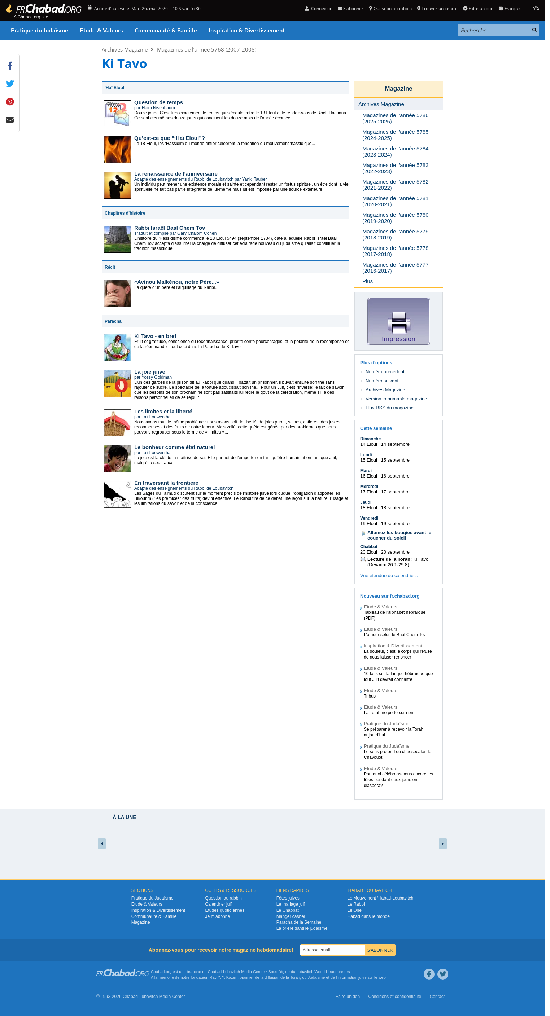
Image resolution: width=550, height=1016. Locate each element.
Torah (295, 977)
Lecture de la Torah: (389, 559)
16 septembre (395, 476)
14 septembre (395, 444)
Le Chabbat (287, 910)
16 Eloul (368, 476)
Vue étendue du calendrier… (390, 575)
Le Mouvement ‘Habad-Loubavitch (381, 898)
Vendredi (369, 518)
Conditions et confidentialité (395, 996)
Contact (437, 996)
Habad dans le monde (369, 916)
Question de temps (158, 102)
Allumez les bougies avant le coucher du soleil (399, 535)
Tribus (370, 696)
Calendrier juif (218, 904)
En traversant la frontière (166, 483)
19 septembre (395, 523)
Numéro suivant (382, 380)
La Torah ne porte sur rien (388, 712)
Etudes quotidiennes (224, 910)
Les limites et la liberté (163, 411)
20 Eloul (368, 552)
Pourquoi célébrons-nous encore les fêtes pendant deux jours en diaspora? (398, 779)
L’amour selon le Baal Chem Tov (395, 634)
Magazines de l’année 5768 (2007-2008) (206, 49)
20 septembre (395, 552)
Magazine (398, 88)
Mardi (366, 470)
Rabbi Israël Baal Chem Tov (169, 228)
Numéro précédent (385, 371)
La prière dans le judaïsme (301, 928)
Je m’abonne (217, 916)
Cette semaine (376, 428)
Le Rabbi (356, 904)
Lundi (366, 454)
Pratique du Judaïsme (39, 31)
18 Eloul (368, 507)
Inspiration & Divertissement (247, 31)
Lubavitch (231, 971)
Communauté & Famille (166, 31)
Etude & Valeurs (101, 31)
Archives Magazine (125, 49)
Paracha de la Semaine (299, 922)
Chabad (215, 971)
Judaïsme (316, 977)
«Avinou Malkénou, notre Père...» (176, 282)
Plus (367, 281)
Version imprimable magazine (396, 398)
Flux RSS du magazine (390, 407)
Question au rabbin (390, 8)
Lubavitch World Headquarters (323, 971)
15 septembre (395, 460)
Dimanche (370, 438)
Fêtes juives (288, 898)
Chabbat (368, 546)
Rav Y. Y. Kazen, (224, 977)
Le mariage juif (290, 904)
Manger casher (290, 916)
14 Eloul (368, 444)
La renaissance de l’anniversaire (176, 174)
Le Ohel (355, 910)
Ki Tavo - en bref (155, 336)
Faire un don (478, 8)
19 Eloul (368, 523)
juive (362, 977)
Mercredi (369, 486)
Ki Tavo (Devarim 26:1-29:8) (397, 562)
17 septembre (395, 491)
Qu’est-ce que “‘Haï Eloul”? (169, 138)
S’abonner (350, 8)
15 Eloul (368, 460)
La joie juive (149, 372)
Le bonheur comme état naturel (174, 447)
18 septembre (395, 507)
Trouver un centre (437, 8)
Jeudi (365, 502)
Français (510, 8)
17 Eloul (368, 491)
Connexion (318, 8)
